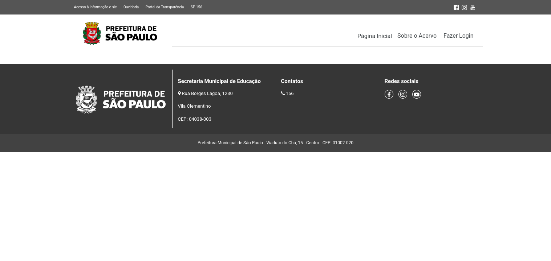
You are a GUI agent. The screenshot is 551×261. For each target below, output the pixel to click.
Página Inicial (374, 36)
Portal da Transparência (165, 7)
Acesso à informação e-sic (95, 7)
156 (290, 93)
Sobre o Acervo (417, 35)
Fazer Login (458, 35)
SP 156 (196, 7)
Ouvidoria (131, 7)
